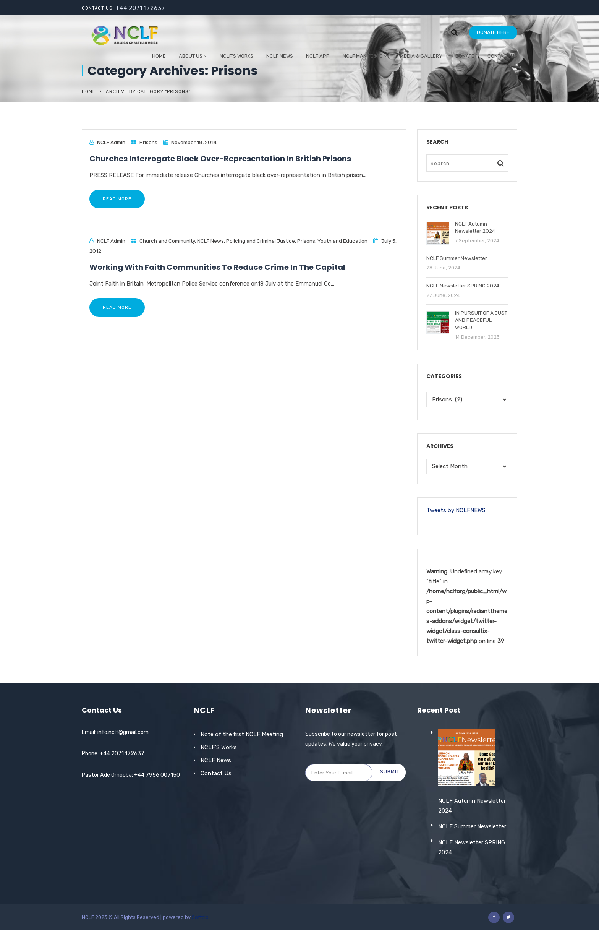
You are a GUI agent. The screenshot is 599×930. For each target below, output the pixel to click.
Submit (390, 771)
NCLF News (210, 241)
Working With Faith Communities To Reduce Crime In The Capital (217, 267)
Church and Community (167, 241)
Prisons (148, 142)
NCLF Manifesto (363, 56)
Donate (464, 56)
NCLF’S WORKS (236, 56)
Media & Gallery (421, 56)
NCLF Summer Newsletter (472, 848)
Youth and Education (342, 241)
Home (159, 56)
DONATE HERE (493, 32)
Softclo (200, 917)
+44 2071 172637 (140, 8)
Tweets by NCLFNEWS (456, 510)
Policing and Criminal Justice (260, 241)
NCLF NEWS (279, 56)
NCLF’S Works (219, 747)
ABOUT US (190, 56)
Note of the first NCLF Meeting (242, 734)
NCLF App (318, 56)
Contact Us (502, 56)
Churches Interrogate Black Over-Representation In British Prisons (220, 158)
